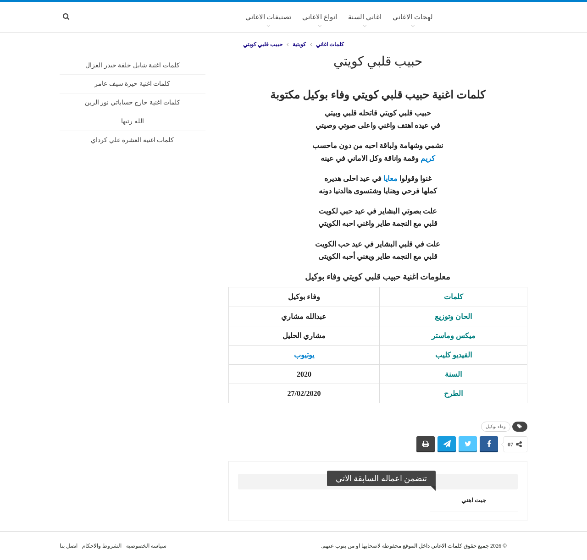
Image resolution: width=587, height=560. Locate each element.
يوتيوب (304, 355)
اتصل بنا (69, 546)
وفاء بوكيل (496, 426)
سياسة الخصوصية (146, 546)
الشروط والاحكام (102, 546)
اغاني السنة (365, 17)
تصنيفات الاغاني (268, 17)
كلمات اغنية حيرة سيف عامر (132, 83)
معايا (390, 178)
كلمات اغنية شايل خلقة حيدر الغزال (132, 65)
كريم (428, 158)
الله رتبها (132, 121)
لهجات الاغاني (413, 17)
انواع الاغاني (319, 17)
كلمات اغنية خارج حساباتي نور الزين (133, 102)
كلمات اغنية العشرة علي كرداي (132, 140)
